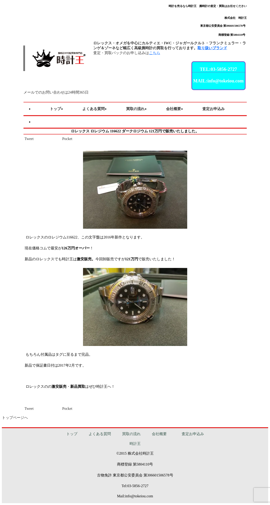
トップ (71, 434)
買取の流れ (131, 434)
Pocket (67, 139)
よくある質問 (100, 434)
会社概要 (159, 434)
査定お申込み (193, 434)
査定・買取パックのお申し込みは (126, 53)
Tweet (29, 139)
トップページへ (15, 418)
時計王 (135, 444)
